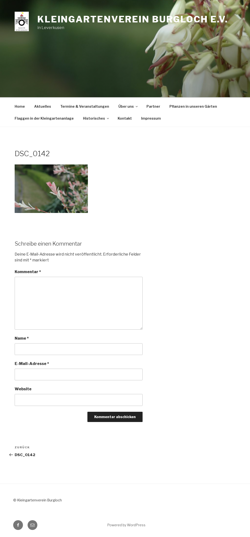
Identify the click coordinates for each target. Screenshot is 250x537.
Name (22, 338)
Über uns (128, 106)
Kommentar (28, 271)
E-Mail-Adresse (32, 363)
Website (23, 389)
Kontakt (125, 118)
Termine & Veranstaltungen (84, 106)
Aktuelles (42, 106)
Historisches (96, 118)
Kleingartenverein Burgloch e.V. (132, 19)
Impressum (151, 118)
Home (20, 106)
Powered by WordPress (126, 525)
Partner (153, 106)
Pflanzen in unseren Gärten (193, 106)
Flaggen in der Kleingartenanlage (44, 118)
